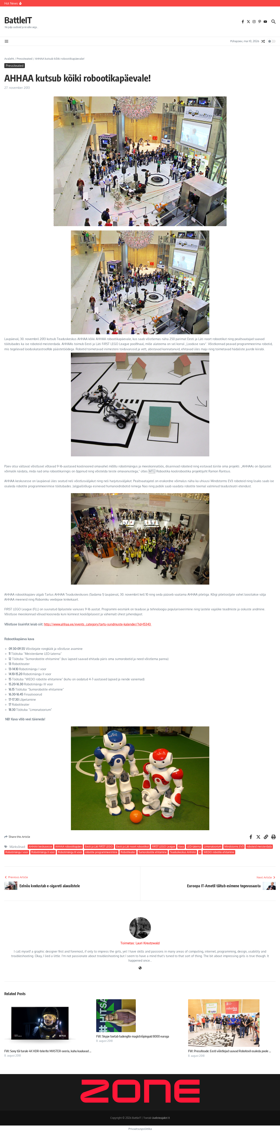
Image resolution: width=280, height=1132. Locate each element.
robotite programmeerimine (101, 852)
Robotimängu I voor (16, 852)
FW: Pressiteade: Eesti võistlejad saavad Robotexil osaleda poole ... (229, 1051)
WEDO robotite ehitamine (219, 852)
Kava (181, 846)
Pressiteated (24, 58)
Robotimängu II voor (43, 852)
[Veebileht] (140, 968)
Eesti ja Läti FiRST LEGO (99, 846)
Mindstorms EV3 (233, 846)
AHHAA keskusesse (40, 846)
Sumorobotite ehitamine (153, 852)
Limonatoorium (212, 846)
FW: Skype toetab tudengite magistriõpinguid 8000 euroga (132, 1036)
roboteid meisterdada (259, 846)
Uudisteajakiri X (161, 1117)
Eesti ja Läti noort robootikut (132, 846)
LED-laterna (194, 846)
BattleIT (18, 19)
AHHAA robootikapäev (68, 846)
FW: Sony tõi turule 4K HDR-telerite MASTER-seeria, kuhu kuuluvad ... (47, 1051)
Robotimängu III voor (70, 852)
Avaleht (9, 58)
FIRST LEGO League (163, 846)
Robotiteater (128, 852)
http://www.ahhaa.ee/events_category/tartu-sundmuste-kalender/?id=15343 (98, 624)
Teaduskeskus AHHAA (183, 852)
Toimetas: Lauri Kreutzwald (140, 943)
